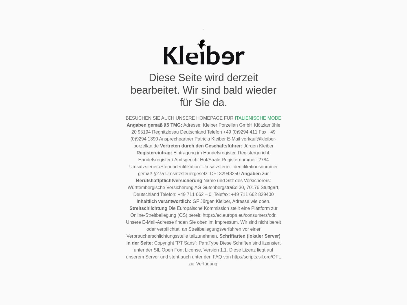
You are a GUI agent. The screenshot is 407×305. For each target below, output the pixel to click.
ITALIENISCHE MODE (258, 118)
